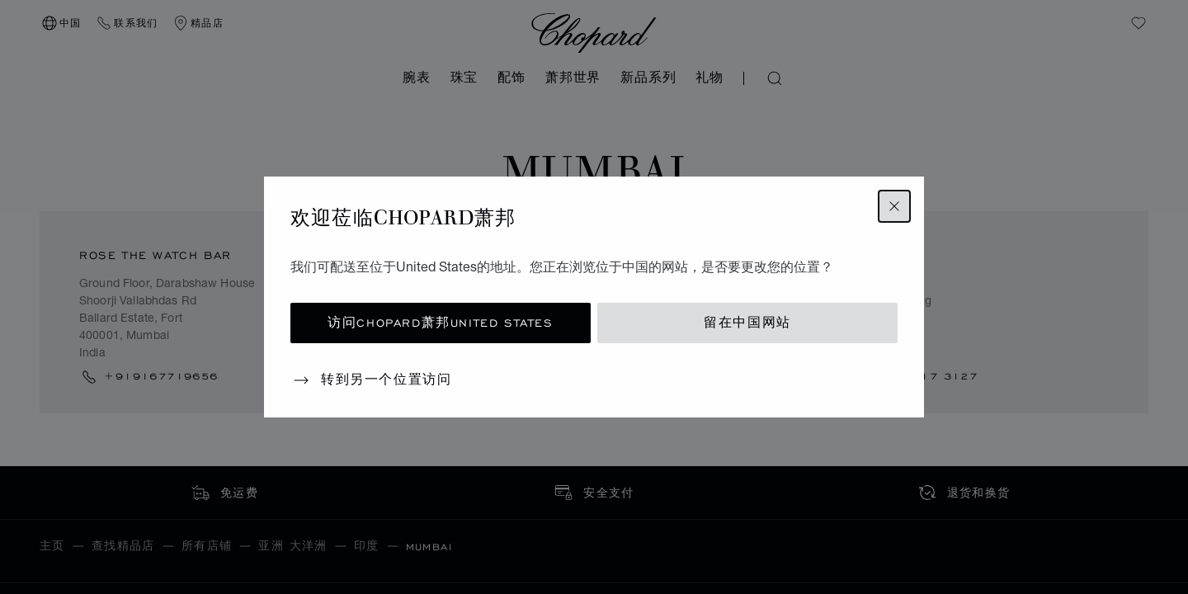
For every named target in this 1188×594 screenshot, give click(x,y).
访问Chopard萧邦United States (440, 323)
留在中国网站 (747, 323)
